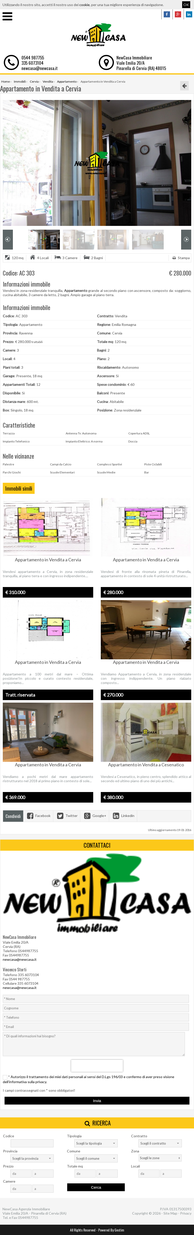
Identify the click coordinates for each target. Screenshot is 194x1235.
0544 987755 (32, 57)
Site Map (170, 1213)
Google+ (94, 815)
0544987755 (28, 1217)
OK (186, 5)
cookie (84, 5)
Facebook (38, 815)
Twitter (67, 815)
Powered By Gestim (111, 1229)
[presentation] (97, 1066)
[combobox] (96, 1143)
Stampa (180, 258)
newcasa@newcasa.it (39, 68)
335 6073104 (32, 63)
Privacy (185, 1213)
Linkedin (123, 815)
